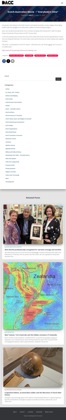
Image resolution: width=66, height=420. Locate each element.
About (15, 412)
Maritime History (10, 145)
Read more (10, 256)
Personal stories (52, 55)
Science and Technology (12, 175)
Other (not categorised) (12, 162)
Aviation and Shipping (12, 95)
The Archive (39, 412)
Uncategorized (10, 182)
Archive (8, 89)
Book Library (9, 99)
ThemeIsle (39, 416)
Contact (22, 412)
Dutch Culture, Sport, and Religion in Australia (18, 119)
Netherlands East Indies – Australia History (17, 155)
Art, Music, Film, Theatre (16, 55)
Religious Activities (11, 172)
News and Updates (40, 55)
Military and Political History (13, 152)
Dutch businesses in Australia (14, 115)
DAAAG (8, 105)
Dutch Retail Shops (11, 132)
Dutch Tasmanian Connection (14, 135)
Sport (7, 178)
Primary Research (10, 168)
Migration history (10, 148)
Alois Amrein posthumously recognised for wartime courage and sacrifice (33, 250)
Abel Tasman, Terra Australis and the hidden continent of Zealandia (31, 335)
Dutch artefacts (10, 112)
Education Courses (11, 138)
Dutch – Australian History (13, 109)
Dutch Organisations (11, 129)
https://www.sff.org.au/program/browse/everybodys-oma (19, 50)
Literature (8, 142)
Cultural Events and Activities (14, 102)
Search (7, 76)
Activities (30, 412)
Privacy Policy (49, 412)
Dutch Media (29, 55)
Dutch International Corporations (15, 122)
